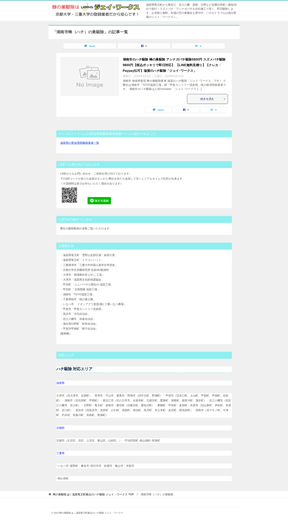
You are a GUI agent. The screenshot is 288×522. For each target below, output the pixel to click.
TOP (93, 494)
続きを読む (213, 98)
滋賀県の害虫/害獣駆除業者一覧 (79, 142)
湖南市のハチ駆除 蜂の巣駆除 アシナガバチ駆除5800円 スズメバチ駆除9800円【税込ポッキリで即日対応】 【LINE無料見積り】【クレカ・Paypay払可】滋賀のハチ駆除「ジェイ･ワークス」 (174, 65)
